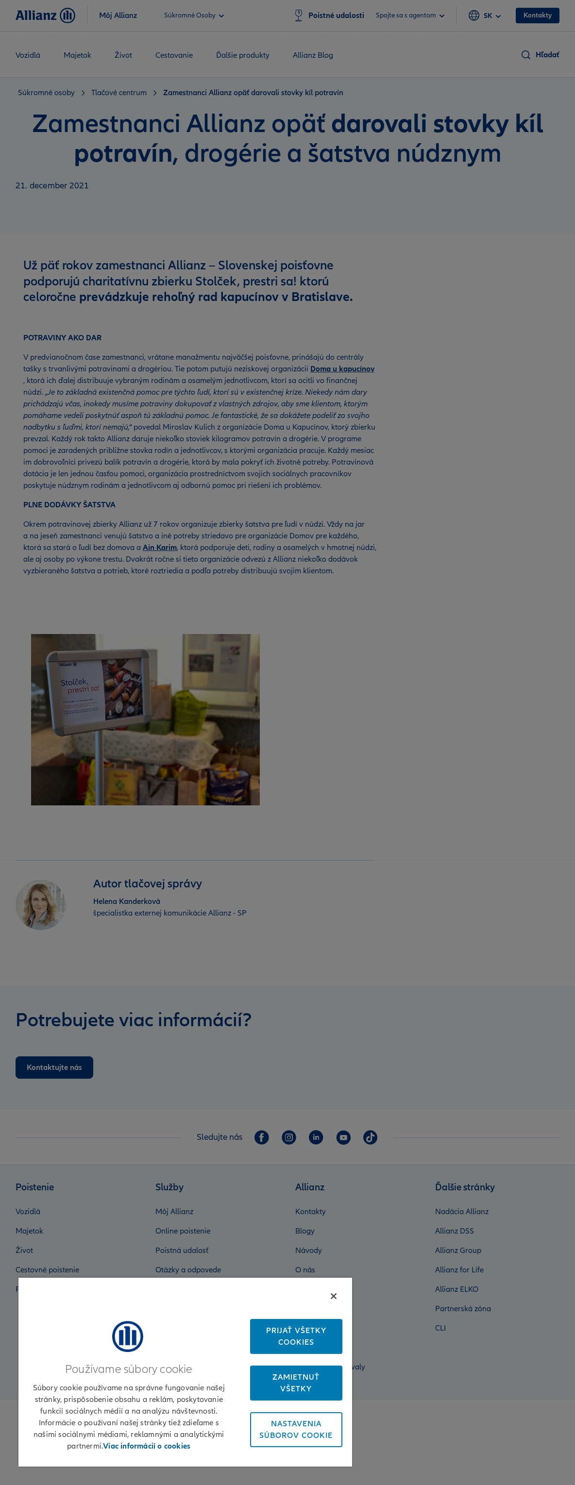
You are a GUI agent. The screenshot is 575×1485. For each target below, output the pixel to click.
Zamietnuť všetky (296, 1383)
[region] (185, 1372)
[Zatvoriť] (333, 1296)
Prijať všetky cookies (296, 1336)
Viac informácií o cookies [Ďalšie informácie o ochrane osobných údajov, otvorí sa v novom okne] (146, 1446)
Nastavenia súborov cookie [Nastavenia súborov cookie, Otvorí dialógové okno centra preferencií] (296, 1429)
